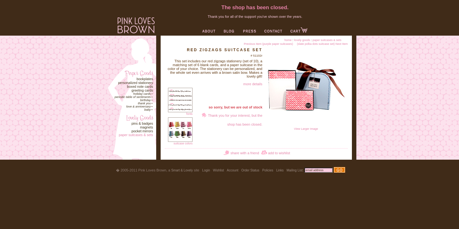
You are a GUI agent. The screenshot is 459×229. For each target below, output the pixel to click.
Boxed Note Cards (140, 86)
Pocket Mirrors (142, 131)
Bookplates (144, 79)
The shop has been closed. (255, 7)
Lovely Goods (302, 40)
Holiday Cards (142, 93)
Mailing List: (295, 170)
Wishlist (218, 170)
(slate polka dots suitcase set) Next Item (322, 43)
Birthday (145, 100)
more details (252, 84)
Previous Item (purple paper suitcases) (268, 43)
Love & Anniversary (138, 106)
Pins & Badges (142, 123)
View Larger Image (306, 127)
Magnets (146, 127)
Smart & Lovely (182, 170)
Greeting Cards (142, 90)
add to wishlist (279, 153)
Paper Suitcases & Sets (136, 135)
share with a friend (244, 153)
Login (206, 170)
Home (288, 40)
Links (279, 170)
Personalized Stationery (135, 83)
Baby (147, 109)
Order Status (250, 170)
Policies (267, 170)
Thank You (144, 103)
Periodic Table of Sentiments (132, 97)
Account (232, 170)
